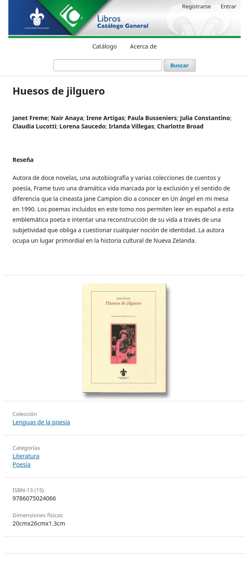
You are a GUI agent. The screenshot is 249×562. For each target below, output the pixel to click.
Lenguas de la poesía (41, 422)
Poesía (21, 464)
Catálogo (104, 46)
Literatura (26, 456)
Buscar (179, 65)
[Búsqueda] (107, 65)
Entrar (228, 6)
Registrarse (196, 6)
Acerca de (143, 46)
